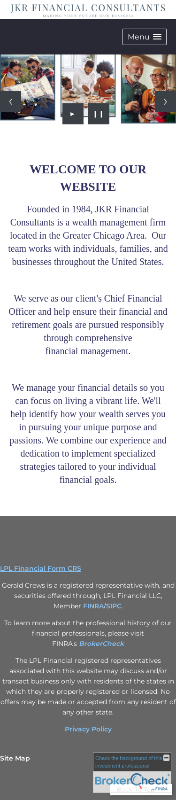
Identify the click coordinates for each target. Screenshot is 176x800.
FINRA (93, 606)
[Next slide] (165, 101)
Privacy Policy (88, 729)
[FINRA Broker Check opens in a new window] (132, 773)
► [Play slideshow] (73, 113)
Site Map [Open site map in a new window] (15, 758)
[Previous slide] (10, 101)
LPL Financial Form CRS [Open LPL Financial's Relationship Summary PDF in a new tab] (40, 568)
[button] (144, 37)
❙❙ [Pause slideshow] (98, 113)
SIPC (114, 606)
